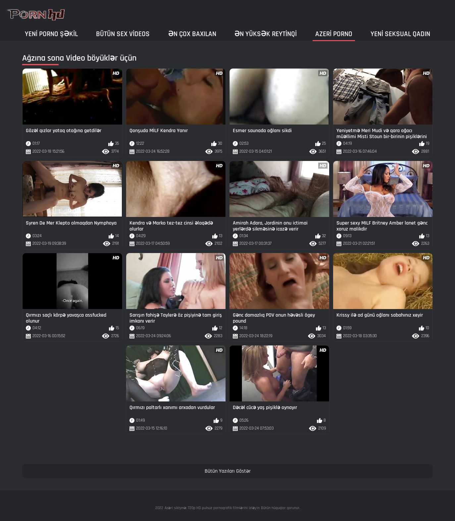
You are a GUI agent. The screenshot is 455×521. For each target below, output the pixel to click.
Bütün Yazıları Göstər (228, 471)
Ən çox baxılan (192, 33)
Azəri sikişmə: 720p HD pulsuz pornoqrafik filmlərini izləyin (212, 507)
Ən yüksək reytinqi (265, 33)
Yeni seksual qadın (400, 33)
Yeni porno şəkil (51, 33)
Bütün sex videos (123, 33)
